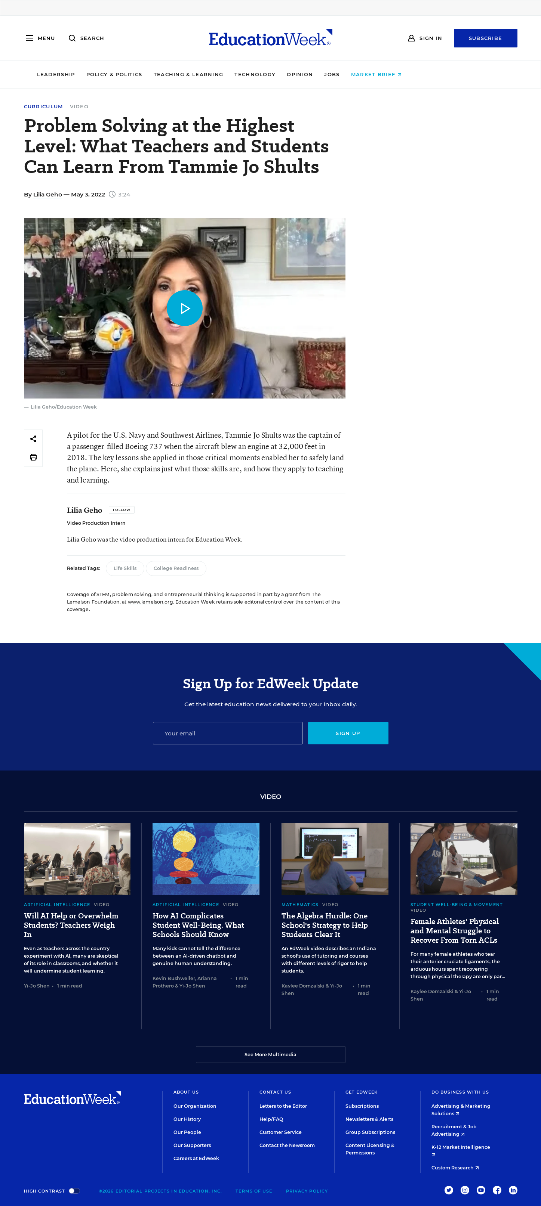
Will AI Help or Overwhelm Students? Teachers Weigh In (71, 925)
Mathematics (300, 904)
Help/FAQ (271, 1119)
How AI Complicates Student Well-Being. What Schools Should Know (198, 925)
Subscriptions (362, 1106)
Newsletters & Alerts (369, 1119)
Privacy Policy (307, 1191)
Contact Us (275, 1092)
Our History (187, 1119)
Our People (187, 1132)
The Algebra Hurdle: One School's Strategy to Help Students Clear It (325, 925)
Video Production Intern (96, 523)
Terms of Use (254, 1191)
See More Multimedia (270, 1054)
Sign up (348, 733)
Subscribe (485, 38)
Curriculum (43, 106)
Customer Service (280, 1132)
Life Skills (125, 568)
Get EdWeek (361, 1092)
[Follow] (122, 510)
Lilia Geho (47, 194)
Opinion (351, 74)
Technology (306, 74)
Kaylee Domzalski (303, 986)
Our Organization (194, 1106)
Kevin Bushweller (174, 978)
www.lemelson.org (150, 602)
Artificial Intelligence (57, 904)
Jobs (383, 74)
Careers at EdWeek (196, 1158)
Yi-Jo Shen (37, 986)
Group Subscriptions (370, 1132)
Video (79, 106)
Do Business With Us (460, 1092)
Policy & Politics (166, 74)
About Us (186, 1092)
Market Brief (427, 74)
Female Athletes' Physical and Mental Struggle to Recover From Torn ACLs (455, 931)
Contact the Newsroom (287, 1145)
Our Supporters (192, 1145)
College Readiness (176, 568)
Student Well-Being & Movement (457, 904)
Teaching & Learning (240, 74)
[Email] (227, 733)
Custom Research (455, 1168)
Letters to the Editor (283, 1106)
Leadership (107, 74)
